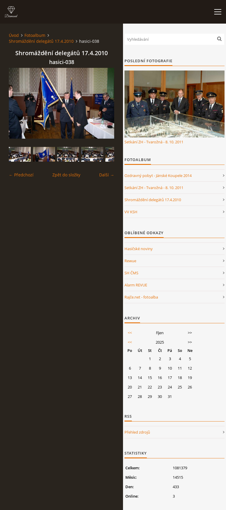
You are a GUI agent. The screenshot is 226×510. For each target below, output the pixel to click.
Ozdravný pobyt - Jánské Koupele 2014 (158, 175)
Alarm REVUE (135, 285)
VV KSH (130, 211)
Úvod (14, 35)
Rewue (130, 260)
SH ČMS (131, 273)
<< (130, 332)
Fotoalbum (34, 35)
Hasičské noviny (138, 248)
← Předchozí (21, 175)
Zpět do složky (66, 175)
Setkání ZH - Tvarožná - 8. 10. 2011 (153, 142)
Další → (106, 175)
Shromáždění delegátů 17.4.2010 (41, 41)
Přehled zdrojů (137, 432)
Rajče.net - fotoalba (141, 297)
